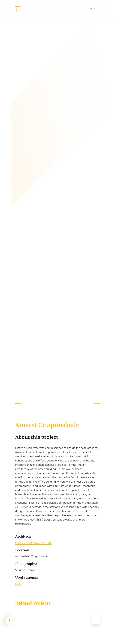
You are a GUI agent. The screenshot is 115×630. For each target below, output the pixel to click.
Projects (94, 9)
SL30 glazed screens (49, 520)
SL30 (18, 584)
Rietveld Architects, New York (33, 542)
